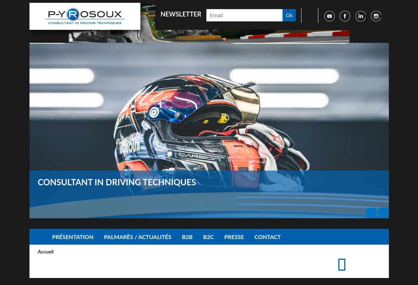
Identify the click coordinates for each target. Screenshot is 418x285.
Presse (234, 236)
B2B (187, 236)
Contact (267, 236)
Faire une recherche (307, 15)
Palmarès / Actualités (137, 236)
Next (383, 213)
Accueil (38, 237)
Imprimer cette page (353, 257)
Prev (371, 213)
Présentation (73, 236)
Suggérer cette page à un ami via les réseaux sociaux (376, 257)
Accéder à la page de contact (364, 257)
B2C (208, 236)
